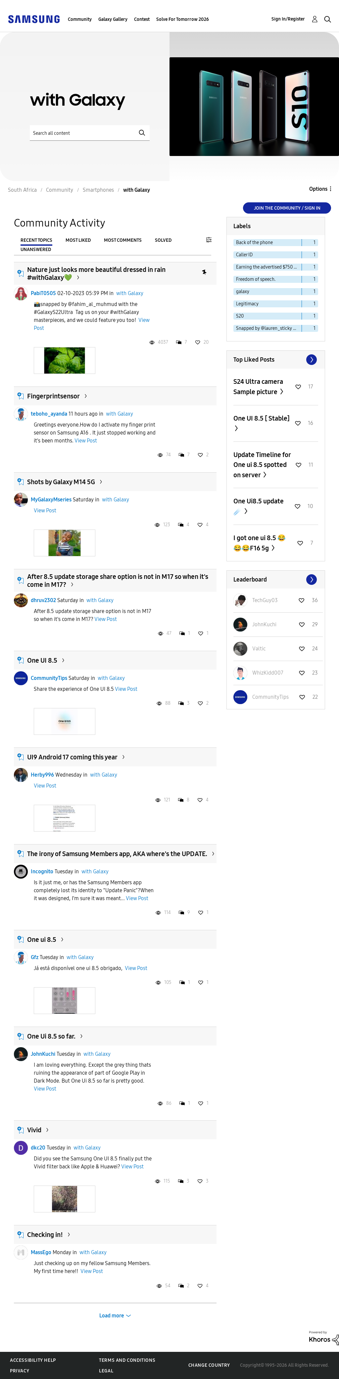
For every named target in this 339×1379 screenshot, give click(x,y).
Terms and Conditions (127, 1360)
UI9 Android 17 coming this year (72, 757)
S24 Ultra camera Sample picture (258, 387)
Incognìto (42, 871)
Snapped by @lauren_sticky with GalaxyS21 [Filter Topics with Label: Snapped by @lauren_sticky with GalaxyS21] (269, 328)
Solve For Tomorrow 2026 (182, 19)
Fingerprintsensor (53, 396)
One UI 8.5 (42, 660)
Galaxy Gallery (112, 19)
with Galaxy (129, 293)
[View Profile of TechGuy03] (265, 600)
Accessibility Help (33, 1360)
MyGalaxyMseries (51, 499)
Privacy (19, 1371)
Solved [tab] (163, 240)
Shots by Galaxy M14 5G (61, 482)
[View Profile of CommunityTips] (270, 697)
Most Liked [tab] (78, 240)
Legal (106, 1371)
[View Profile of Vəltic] (259, 648)
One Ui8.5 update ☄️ (258, 506)
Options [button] (318, 189)
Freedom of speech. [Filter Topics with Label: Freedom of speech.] (255, 279)
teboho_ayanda (49, 414)
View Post (85, 440)
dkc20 (38, 1148)
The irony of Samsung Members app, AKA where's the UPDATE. (117, 854)
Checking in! (45, 1235)
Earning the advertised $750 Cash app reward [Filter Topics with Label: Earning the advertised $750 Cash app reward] (269, 267)
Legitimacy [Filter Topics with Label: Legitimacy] (247, 304)
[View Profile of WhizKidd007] (267, 673)
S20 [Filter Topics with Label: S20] (240, 316)
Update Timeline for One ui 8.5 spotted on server (262, 465)
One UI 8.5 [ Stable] (261, 418)
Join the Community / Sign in (287, 208)
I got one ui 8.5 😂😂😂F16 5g (259, 543)
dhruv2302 (43, 600)
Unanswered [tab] (36, 249)
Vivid (34, 1130)
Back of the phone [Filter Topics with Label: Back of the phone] (254, 242)
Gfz (34, 957)
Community (80, 19)
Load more (111, 1315)
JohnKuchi (43, 1054)
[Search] (90, 133)
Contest (142, 19)
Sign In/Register (288, 19)
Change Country (209, 1365)
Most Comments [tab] (123, 240)
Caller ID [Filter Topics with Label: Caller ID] (244, 255)
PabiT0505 (43, 293)
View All (276, 360)
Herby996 (42, 775)
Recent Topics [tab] (36, 240)
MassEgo (41, 1252)
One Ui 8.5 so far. (51, 1036)
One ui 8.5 (41, 940)
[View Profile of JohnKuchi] (264, 624)
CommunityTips (49, 678)
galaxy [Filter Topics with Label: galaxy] (242, 291)
